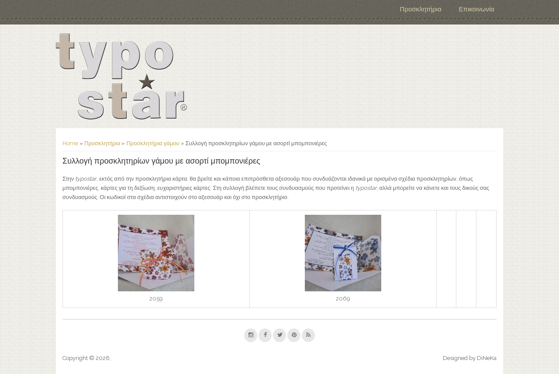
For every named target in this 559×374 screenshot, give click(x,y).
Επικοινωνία (476, 9)
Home (70, 143)
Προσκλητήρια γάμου (152, 143)
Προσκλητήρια (420, 9)
